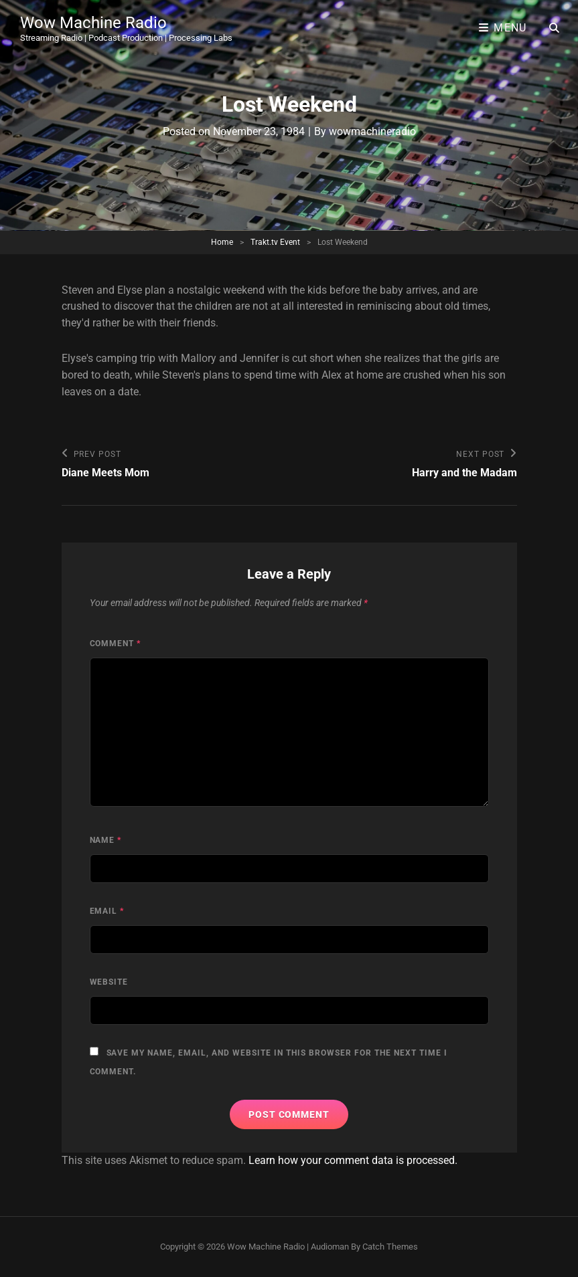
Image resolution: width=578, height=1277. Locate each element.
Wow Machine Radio (93, 22)
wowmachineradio (372, 131)
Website (109, 982)
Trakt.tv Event (275, 242)
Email (107, 911)
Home (222, 242)
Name (106, 840)
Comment (115, 643)
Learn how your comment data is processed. (352, 1160)
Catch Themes (390, 1247)
